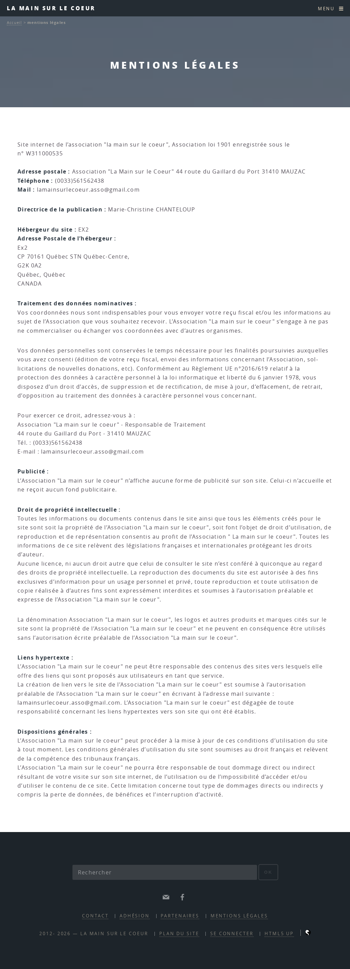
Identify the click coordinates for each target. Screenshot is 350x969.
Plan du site (179, 934)
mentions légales (239, 916)
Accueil (14, 22)
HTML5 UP (279, 934)
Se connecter (232, 934)
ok (268, 872)
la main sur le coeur (51, 8)
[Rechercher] (164, 872)
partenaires (180, 916)
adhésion (135, 916)
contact (95, 916)
